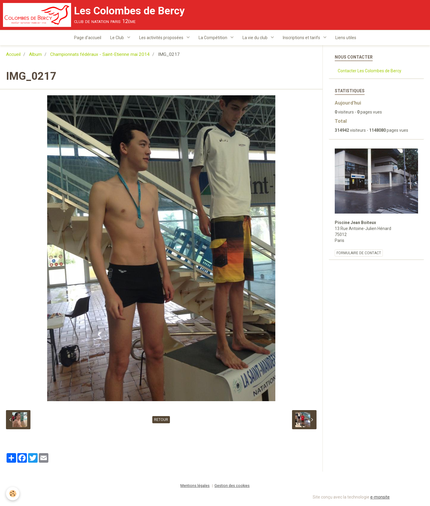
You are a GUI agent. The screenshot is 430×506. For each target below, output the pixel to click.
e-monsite (380, 497)
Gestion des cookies (232, 485)
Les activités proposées (161, 37)
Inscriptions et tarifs (302, 37)
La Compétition (213, 37)
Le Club (117, 37)
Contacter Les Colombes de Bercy (369, 70)
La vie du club (255, 37)
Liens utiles (345, 37)
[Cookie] (12, 493)
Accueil (13, 54)
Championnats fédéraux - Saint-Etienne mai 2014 (100, 54)
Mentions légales (195, 485)
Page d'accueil (87, 37)
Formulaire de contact (359, 253)
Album (35, 54)
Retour (161, 420)
